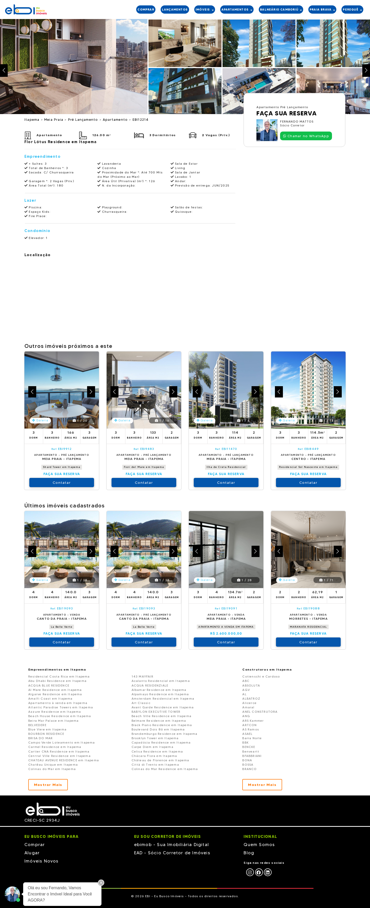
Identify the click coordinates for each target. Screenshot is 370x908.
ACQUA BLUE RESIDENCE (48, 685)
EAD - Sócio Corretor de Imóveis (172, 852)
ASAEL (247, 734)
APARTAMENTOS (237, 9)
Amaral (248, 707)
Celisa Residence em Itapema (157, 751)
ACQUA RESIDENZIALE (150, 685)
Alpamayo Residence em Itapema (160, 694)
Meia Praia (54, 119)
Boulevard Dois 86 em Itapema (158, 729)
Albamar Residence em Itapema (159, 690)
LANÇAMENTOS (175, 9)
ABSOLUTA (251, 685)
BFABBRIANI (252, 756)
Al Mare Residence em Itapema (55, 690)
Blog (249, 852)
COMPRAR (145, 9)
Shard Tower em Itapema (61, 467)
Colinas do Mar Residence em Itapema (165, 769)
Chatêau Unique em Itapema (53, 764)
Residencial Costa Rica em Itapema (59, 676)
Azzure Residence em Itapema (54, 712)
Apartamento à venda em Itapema (57, 703)
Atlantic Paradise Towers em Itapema (60, 707)
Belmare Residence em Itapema (159, 720)
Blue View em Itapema (47, 729)
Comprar (34, 844)
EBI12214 (141, 119)
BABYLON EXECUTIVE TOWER (156, 712)
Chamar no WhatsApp (306, 136)
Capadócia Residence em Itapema (161, 742)
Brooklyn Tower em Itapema (155, 738)
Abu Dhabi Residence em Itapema (57, 681)
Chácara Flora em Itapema (154, 756)
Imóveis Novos (41, 861)
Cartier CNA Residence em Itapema (58, 751)
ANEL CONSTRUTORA (260, 712)
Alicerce (249, 703)
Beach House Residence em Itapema (59, 716)
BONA (247, 760)
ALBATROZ (251, 698)
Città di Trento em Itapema (155, 764)
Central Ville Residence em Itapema (59, 756)
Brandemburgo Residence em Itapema (165, 734)
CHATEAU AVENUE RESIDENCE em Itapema (63, 760)
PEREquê (352, 9)
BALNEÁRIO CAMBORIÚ (281, 9)
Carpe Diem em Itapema (152, 747)
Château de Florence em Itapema (160, 760)
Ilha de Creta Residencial (226, 467)
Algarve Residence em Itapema (55, 694)
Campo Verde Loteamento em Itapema (61, 742)
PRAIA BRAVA (322, 9)
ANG (246, 716)
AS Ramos (250, 729)
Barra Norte (252, 738)
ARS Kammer (253, 720)
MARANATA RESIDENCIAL (308, 626)
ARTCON (249, 725)
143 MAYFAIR (142, 676)
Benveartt (250, 751)
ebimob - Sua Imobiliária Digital (171, 844)
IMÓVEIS (205, 9)
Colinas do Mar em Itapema (52, 769)
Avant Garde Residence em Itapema (163, 707)
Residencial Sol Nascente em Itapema (308, 467)
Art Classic (141, 703)
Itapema (32, 119)
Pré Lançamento (83, 119)
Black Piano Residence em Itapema (162, 725)
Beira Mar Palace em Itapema (53, 720)
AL (244, 694)
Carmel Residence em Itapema (54, 747)
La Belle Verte (61, 626)
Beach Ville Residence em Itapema (161, 716)
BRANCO (249, 769)
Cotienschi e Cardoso (261, 676)
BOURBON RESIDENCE (46, 734)
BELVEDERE (37, 725)
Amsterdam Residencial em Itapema (163, 698)
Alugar (32, 852)
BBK (245, 742)
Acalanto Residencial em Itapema (161, 681)
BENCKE (248, 747)
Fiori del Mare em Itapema (144, 467)
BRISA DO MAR (40, 738)
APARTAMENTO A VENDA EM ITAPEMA (226, 626)
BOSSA (247, 764)
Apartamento (116, 119)
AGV (246, 690)
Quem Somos (259, 844)
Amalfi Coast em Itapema (50, 698)
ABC (245, 681)
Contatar (62, 482)
